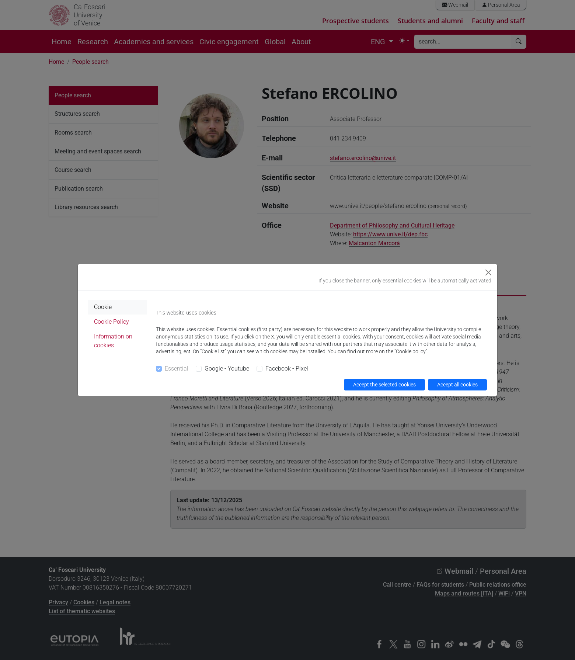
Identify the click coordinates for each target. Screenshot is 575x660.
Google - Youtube (227, 368)
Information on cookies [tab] (113, 341)
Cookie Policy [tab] (111, 321)
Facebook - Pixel (286, 368)
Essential (176, 368)
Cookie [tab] (103, 306)
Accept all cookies (457, 385)
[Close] (488, 272)
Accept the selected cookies (384, 385)
